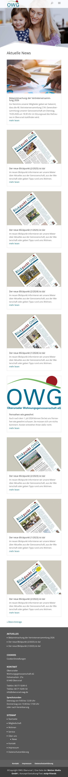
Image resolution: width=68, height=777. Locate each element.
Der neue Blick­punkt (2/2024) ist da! (27, 291)
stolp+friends (50, 773)
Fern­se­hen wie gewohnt (21, 414)
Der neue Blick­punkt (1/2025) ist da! (27, 229)
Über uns (12, 736)
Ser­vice (11, 731)
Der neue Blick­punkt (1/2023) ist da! (27, 537)
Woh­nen (12, 727)
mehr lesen (14, 120)
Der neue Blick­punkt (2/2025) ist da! (27, 168)
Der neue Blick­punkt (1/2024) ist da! (27, 352)
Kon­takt (12, 743)
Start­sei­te (12, 719)
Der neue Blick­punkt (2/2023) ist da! (27, 476)
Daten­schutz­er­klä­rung (18, 752)
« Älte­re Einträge (14, 622)
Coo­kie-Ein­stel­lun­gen (16, 658)
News (14, 739)
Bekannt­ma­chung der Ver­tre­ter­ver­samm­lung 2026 (30, 99)
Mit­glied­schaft (14, 723)
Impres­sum (13, 747)
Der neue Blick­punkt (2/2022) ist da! (27, 599)
